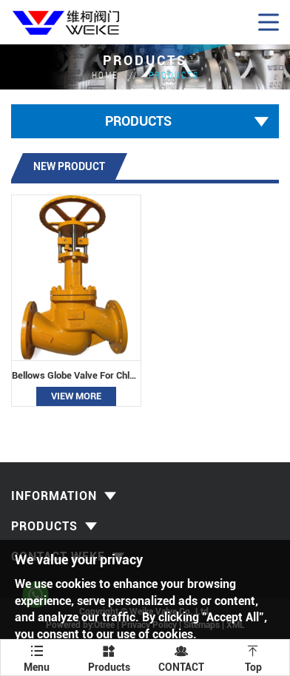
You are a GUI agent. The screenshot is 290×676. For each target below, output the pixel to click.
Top (254, 656)
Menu (37, 656)
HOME (105, 75)
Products (174, 75)
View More (76, 396)
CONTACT (181, 656)
